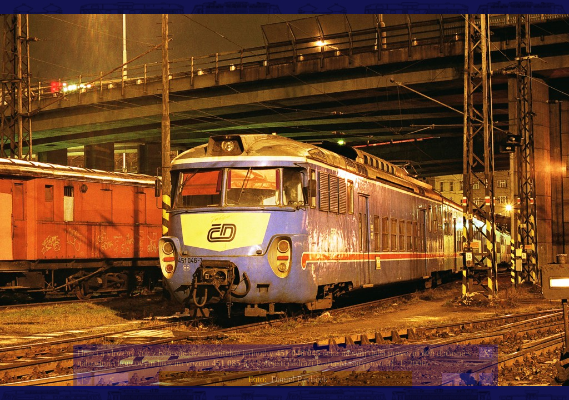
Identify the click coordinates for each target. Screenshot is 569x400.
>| (486, 379)
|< (84, 379)
